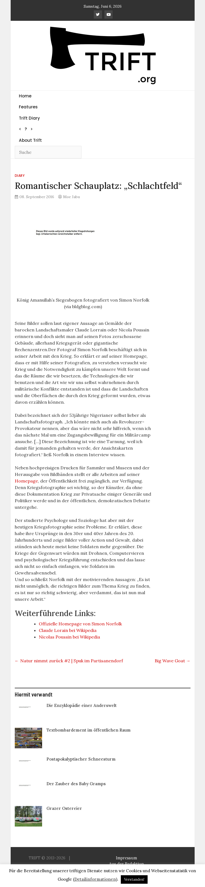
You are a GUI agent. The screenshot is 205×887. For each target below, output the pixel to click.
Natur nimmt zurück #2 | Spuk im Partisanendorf (69, 660)
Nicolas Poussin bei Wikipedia (69, 637)
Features (28, 107)
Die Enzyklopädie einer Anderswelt (81, 705)
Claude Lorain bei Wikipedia (67, 630)
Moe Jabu (71, 196)
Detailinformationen (95, 879)
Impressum (126, 858)
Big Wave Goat (173, 660)
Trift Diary (29, 118)
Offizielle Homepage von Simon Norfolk (80, 623)
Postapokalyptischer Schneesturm (81, 759)
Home (25, 96)
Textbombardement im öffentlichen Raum (88, 730)
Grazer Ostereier (64, 808)
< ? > (26, 129)
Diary (20, 175)
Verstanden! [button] (134, 879)
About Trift (30, 140)
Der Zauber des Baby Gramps (76, 783)
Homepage (26, 481)
